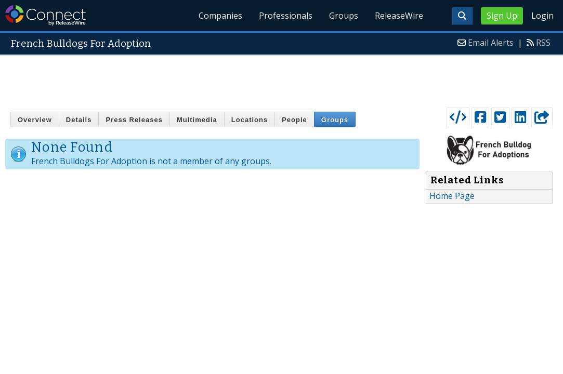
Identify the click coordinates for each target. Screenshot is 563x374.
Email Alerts (491, 42)
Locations (249, 120)
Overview (35, 120)
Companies (220, 15)
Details (79, 120)
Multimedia (197, 120)
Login (542, 15)
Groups (343, 15)
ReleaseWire (399, 15)
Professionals (285, 15)
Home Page (452, 196)
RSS (543, 42)
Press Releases (134, 120)
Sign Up (502, 15)
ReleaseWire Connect (45, 15)
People (294, 120)
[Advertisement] (282, 79)
